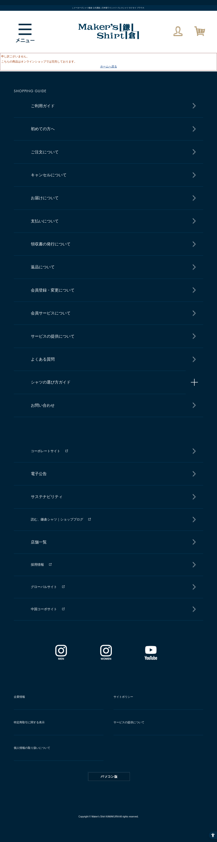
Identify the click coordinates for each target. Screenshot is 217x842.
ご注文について (45, 152)
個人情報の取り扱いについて (32, 748)
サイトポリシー (123, 696)
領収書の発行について (51, 244)
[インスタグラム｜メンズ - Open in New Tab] (61, 658)
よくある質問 (43, 359)
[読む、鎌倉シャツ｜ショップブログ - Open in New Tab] (111, 519)
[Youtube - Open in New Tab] (150, 658)
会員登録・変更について (53, 290)
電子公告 (39, 473)
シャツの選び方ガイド (51, 382)
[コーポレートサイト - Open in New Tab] (111, 451)
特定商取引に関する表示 (29, 722)
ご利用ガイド (43, 105)
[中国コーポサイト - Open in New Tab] (111, 609)
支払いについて (45, 221)
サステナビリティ (47, 496)
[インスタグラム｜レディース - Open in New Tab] (106, 658)
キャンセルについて (49, 175)
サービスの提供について (53, 336)
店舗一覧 (39, 542)
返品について (43, 267)
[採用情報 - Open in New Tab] (111, 564)
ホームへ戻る (108, 66)
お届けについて (45, 198)
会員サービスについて (51, 313)
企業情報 (19, 696)
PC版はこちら (109, 776)
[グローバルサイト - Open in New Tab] (111, 587)
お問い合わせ (43, 405)
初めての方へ (43, 128)
